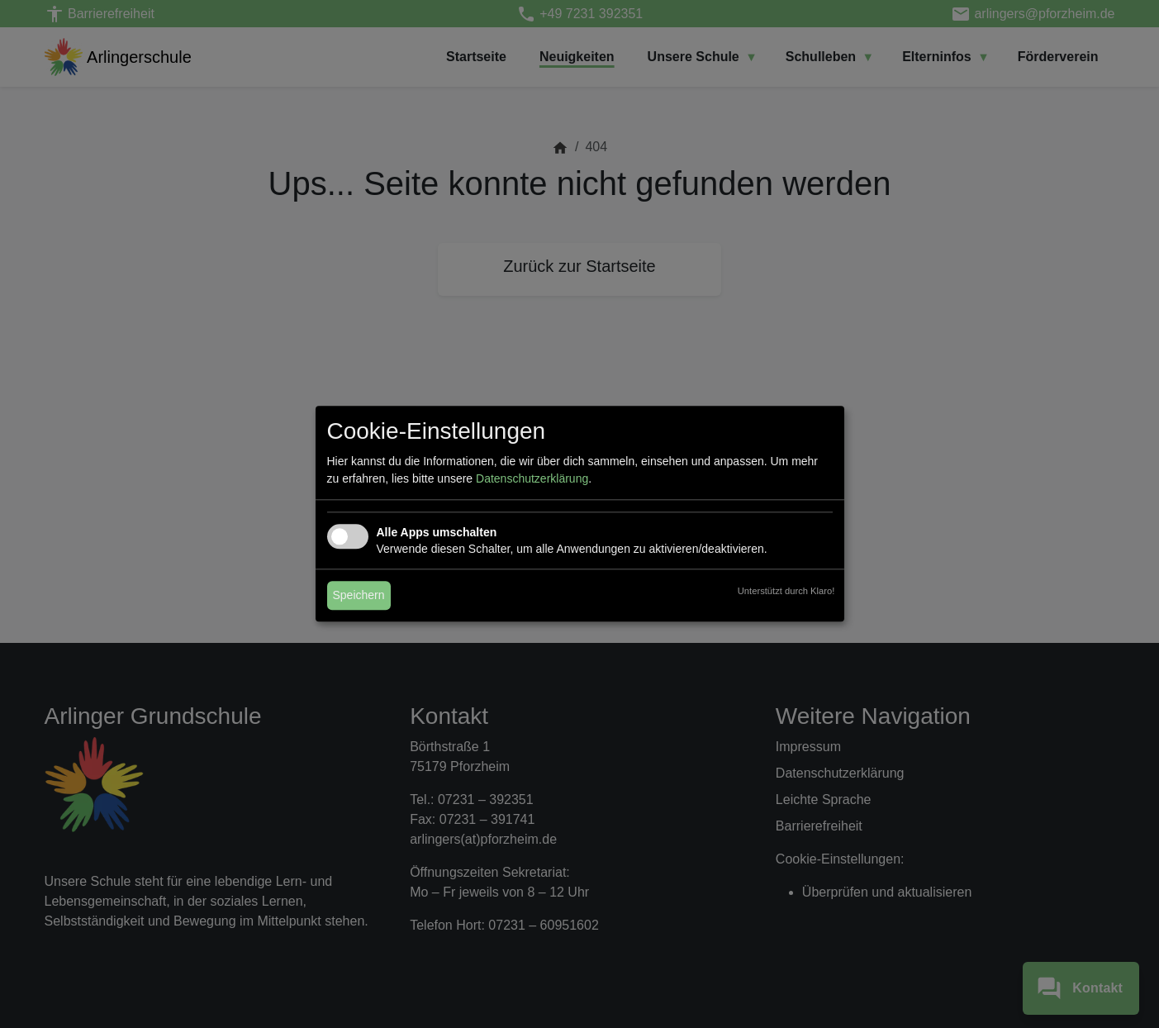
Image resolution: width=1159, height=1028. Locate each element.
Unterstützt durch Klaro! (786, 592)
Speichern (359, 595)
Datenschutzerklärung (532, 479)
